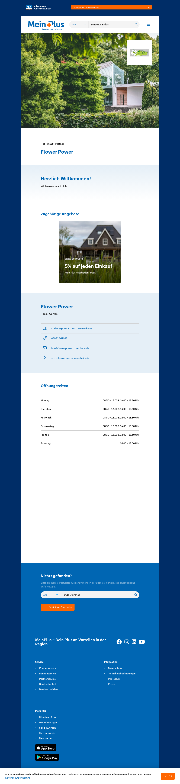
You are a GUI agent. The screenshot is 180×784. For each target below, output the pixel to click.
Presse (111, 684)
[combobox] (111, 7)
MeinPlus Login (48, 722)
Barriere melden (48, 689)
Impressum (114, 678)
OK (167, 776)
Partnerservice (47, 678)
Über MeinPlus (47, 717)
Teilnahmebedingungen (122, 673)
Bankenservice (47, 673)
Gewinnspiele (47, 733)
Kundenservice (47, 668)
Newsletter (45, 738)
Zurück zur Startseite (57, 607)
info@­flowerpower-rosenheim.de (70, 348)
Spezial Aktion (47, 727)
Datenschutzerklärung (18, 777)
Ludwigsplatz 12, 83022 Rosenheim (71, 328)
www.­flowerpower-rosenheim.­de (70, 358)
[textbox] (111, 7)
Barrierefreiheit (48, 684)
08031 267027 (59, 338)
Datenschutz (115, 668)
